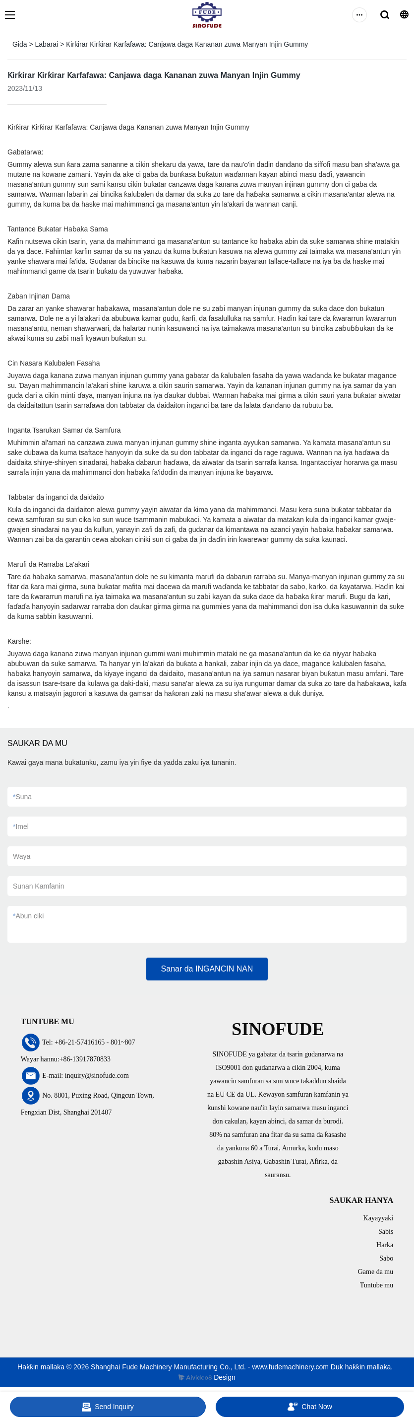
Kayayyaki (378, 1218)
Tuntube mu (377, 1285)
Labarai (47, 44)
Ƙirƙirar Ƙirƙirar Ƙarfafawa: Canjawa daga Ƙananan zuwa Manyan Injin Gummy (187, 44)
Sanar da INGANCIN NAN (207, 969)
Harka (384, 1245)
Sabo (386, 1258)
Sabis (385, 1231)
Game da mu (376, 1271)
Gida (19, 44)
